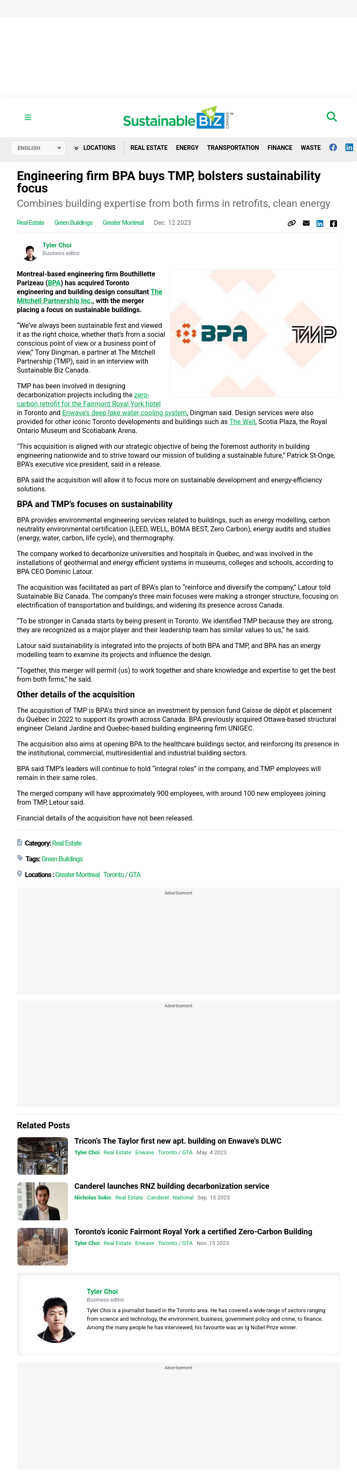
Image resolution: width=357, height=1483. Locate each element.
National (183, 1198)
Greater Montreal (123, 223)
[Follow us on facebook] (337, 147)
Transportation (233, 147)
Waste (311, 147)
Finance (279, 147)
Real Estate (149, 147)
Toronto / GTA (121, 875)
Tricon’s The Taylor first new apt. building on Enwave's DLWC (178, 1140)
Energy (187, 147)
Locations (95, 147)
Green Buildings (73, 223)
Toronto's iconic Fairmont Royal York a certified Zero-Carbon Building (194, 1231)
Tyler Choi (57, 245)
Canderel (158, 1198)
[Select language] (38, 148)
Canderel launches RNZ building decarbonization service (172, 1186)
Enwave (144, 1152)
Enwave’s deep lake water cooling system (124, 413)
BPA (54, 283)
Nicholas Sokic (93, 1198)
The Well (242, 422)
